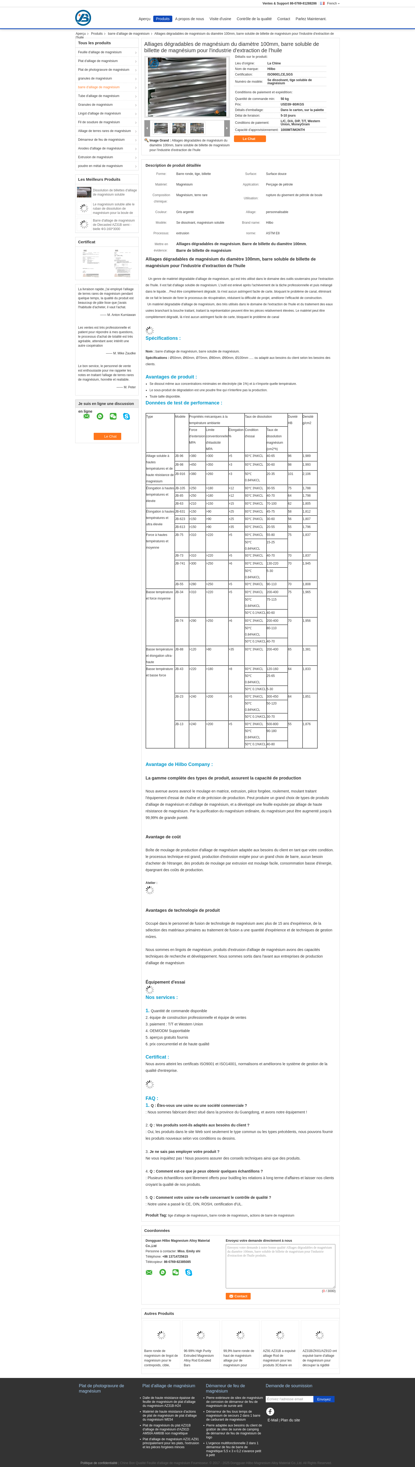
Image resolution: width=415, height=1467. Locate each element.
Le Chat (253, 139)
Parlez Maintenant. (311, 19)
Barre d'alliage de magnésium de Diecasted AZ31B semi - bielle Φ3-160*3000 (114, 225)
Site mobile (275, 1427)
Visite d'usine (220, 19)
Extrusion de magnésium (95, 157)
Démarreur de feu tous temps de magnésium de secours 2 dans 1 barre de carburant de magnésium (233, 1415)
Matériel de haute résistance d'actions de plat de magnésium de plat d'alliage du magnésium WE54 (170, 1415)
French (333, 3)
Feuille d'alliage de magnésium (99, 52)
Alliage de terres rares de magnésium (104, 131)
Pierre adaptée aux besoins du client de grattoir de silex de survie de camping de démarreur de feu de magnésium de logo (234, 1431)
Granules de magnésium (95, 105)
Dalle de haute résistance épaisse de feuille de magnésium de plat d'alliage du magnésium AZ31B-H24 (169, 1402)
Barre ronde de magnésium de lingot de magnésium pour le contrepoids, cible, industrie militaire (161, 1360)
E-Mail (273, 1420)
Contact (283, 19)
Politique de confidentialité (98, 1463)
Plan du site (290, 1420)
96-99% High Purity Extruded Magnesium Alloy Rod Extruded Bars (199, 1358)
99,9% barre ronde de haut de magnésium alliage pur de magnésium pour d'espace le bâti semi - (239, 1360)
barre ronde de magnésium (229, 1215)
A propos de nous (189, 19)
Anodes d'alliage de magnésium (100, 148)
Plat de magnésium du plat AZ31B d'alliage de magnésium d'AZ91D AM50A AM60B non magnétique (167, 1429)
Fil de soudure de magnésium (99, 122)
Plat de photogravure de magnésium (103, 70)
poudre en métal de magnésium (100, 166)
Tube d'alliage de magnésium (98, 96)
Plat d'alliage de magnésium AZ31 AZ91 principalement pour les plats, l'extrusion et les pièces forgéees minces (171, 1443)
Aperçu (144, 19)
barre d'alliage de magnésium (129, 34)
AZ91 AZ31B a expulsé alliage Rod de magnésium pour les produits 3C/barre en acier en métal (279, 1360)
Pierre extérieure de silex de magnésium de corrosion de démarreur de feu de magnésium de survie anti (234, 1402)
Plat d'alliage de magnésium (98, 61)
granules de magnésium (95, 78)
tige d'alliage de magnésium (187, 1215)
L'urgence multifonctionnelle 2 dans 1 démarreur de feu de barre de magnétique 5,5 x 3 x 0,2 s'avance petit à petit (233, 1449)
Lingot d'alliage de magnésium (99, 113)
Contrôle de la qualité (254, 19)
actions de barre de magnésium (272, 1215)
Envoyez (324, 1399)
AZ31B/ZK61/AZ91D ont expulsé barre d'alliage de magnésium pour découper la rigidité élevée (320, 1360)
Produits (162, 19)
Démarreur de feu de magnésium (101, 140)
